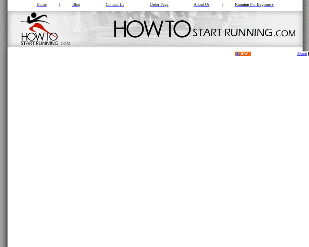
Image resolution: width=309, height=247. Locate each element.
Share (302, 53)
